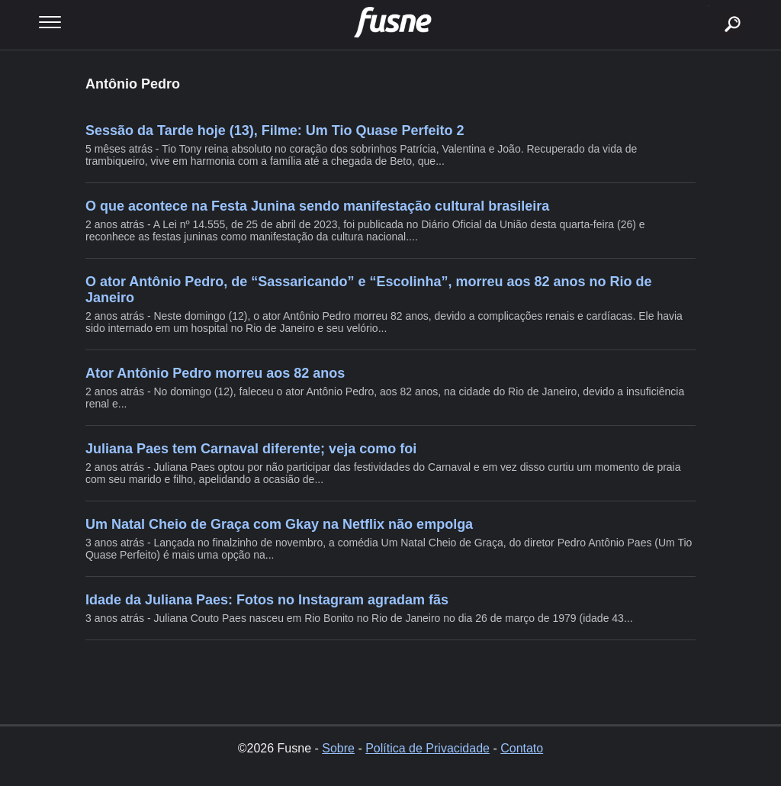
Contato (521, 748)
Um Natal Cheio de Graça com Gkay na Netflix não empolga (279, 524)
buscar (709, 5)
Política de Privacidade (427, 748)
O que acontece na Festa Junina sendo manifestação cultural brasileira (317, 206)
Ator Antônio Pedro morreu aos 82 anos (215, 373)
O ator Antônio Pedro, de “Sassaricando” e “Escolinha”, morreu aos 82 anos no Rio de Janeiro (368, 289)
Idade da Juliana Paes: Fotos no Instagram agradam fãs (266, 599)
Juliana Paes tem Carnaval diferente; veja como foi (250, 448)
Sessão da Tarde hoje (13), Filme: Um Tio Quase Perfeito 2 (274, 130)
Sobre (338, 748)
